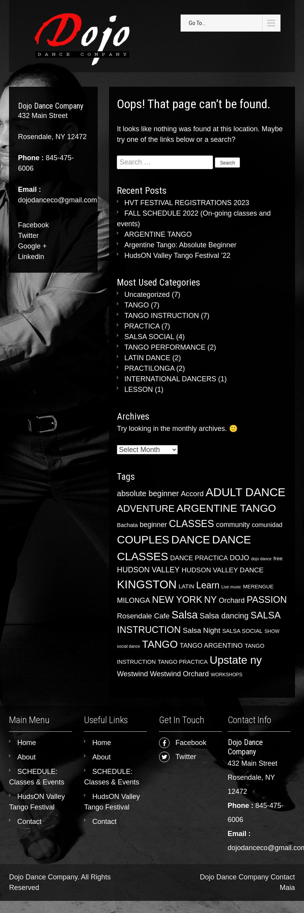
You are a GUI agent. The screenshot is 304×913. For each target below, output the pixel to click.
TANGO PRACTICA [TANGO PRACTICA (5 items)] (183, 662)
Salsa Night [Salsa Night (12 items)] (201, 630)
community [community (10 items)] (233, 525)
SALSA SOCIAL (149, 337)
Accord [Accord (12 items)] (192, 494)
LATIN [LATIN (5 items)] (186, 586)
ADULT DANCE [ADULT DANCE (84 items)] (245, 492)
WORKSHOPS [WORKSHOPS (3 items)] (226, 674)
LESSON (138, 389)
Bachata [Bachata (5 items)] (127, 525)
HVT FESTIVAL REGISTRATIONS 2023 (186, 203)
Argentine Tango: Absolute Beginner (180, 245)
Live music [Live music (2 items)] (231, 586)
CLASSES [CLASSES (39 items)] (191, 523)
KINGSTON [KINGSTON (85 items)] (147, 584)
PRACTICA (141, 326)
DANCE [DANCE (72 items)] (190, 539)
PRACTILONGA (149, 368)
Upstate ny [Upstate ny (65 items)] (236, 660)
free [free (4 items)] (278, 558)
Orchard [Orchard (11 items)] (232, 600)
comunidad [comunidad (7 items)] (267, 524)
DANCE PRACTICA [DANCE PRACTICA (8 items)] (199, 558)
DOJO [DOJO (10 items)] (239, 558)
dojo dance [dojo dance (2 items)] (261, 558)
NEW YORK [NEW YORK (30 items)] (177, 600)
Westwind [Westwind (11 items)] (132, 674)
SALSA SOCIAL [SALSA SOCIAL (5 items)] (242, 631)
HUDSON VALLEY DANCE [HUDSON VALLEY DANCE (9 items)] (223, 570)
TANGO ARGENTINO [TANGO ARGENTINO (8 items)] (211, 645)
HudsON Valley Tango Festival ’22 (177, 255)
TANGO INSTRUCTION (161, 316)
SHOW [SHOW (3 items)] (272, 631)
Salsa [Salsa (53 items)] (185, 615)
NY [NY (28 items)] (210, 600)
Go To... (197, 23)
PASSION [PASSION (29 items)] (267, 600)
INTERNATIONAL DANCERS (170, 379)
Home (26, 743)
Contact (29, 821)
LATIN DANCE (147, 358)
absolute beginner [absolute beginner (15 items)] (148, 493)
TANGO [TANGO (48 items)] (160, 644)
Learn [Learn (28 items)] (208, 585)
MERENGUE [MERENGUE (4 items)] (258, 587)
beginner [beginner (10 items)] (153, 525)
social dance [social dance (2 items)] (128, 646)
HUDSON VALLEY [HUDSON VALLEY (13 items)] (148, 570)
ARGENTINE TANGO (157, 234)
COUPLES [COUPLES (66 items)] (143, 540)
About (26, 757)
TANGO (136, 305)
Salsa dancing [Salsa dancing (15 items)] (224, 615)
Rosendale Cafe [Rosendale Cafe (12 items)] (143, 616)
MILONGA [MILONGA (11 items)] (133, 600)
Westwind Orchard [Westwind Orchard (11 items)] (179, 674)
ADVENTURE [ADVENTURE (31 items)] (145, 508)
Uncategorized (147, 294)
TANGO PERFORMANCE (165, 347)
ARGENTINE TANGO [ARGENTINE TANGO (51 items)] (226, 508)
